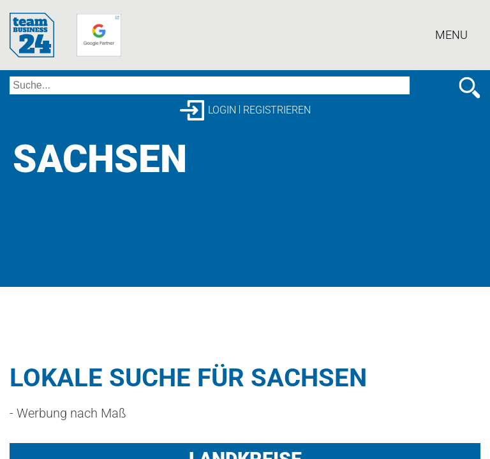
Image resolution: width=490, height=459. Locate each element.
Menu (451, 34)
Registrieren (277, 110)
